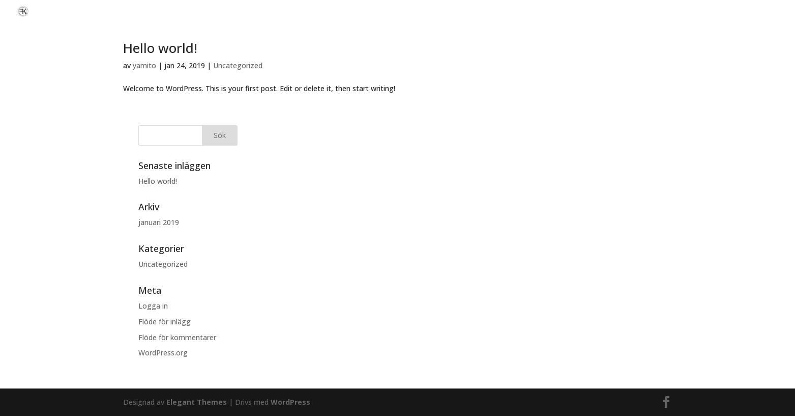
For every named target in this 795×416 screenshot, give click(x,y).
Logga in (153, 306)
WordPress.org (163, 352)
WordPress (290, 402)
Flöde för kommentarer (177, 337)
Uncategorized (237, 65)
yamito (144, 65)
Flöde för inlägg (164, 321)
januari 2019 (158, 222)
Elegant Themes (196, 402)
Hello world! (160, 48)
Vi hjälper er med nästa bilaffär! (735, 11)
